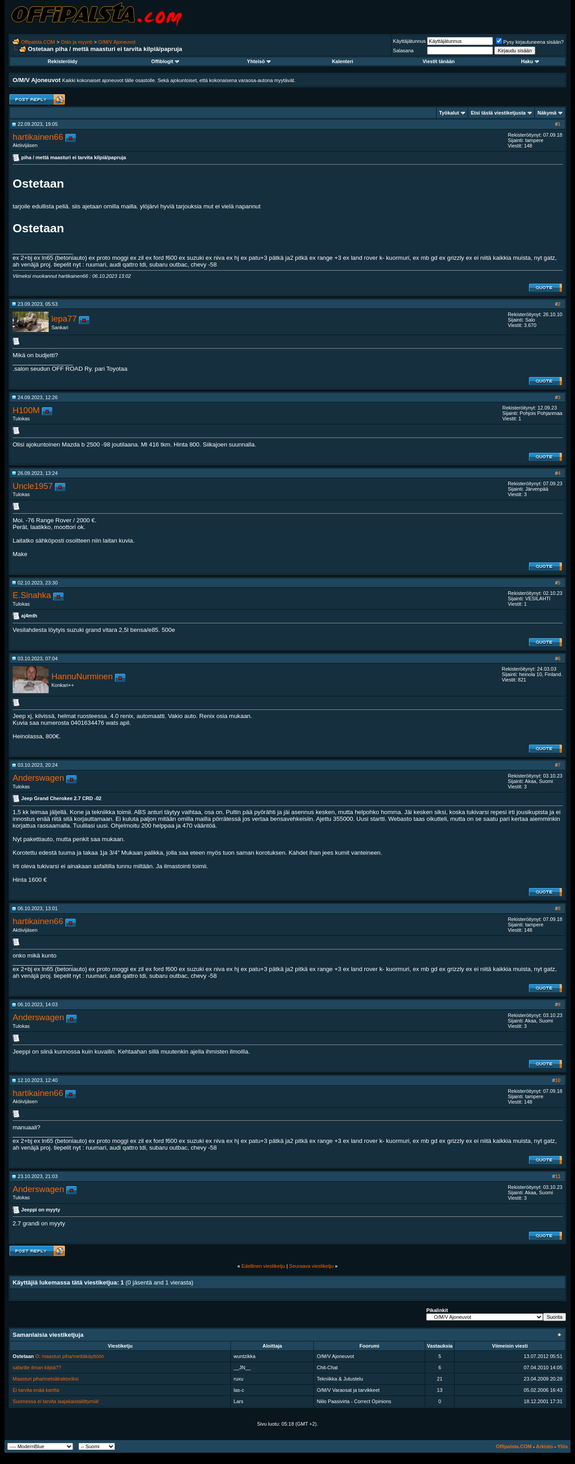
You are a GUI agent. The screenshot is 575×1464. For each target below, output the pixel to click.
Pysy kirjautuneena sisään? (530, 42)
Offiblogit (165, 61)
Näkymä (547, 112)
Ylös (562, 1446)
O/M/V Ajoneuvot (117, 42)
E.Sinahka (32, 595)
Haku (530, 61)
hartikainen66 (38, 137)
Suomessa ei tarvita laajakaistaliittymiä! (56, 1401)
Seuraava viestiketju (311, 1266)
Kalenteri (342, 61)
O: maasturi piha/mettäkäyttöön (69, 1356)
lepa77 (64, 318)
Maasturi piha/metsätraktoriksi (45, 1378)
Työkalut (449, 112)
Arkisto (544, 1446)
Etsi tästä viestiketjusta (498, 112)
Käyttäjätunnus (409, 41)
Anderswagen (38, 778)
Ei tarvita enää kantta (36, 1390)
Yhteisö (259, 61)
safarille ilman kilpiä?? (37, 1367)
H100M (26, 410)
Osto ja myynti (76, 42)
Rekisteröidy (63, 61)
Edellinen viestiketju (263, 1266)
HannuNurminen (82, 676)
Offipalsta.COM (38, 42)
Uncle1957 (33, 486)
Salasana (403, 50)
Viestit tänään (439, 61)
